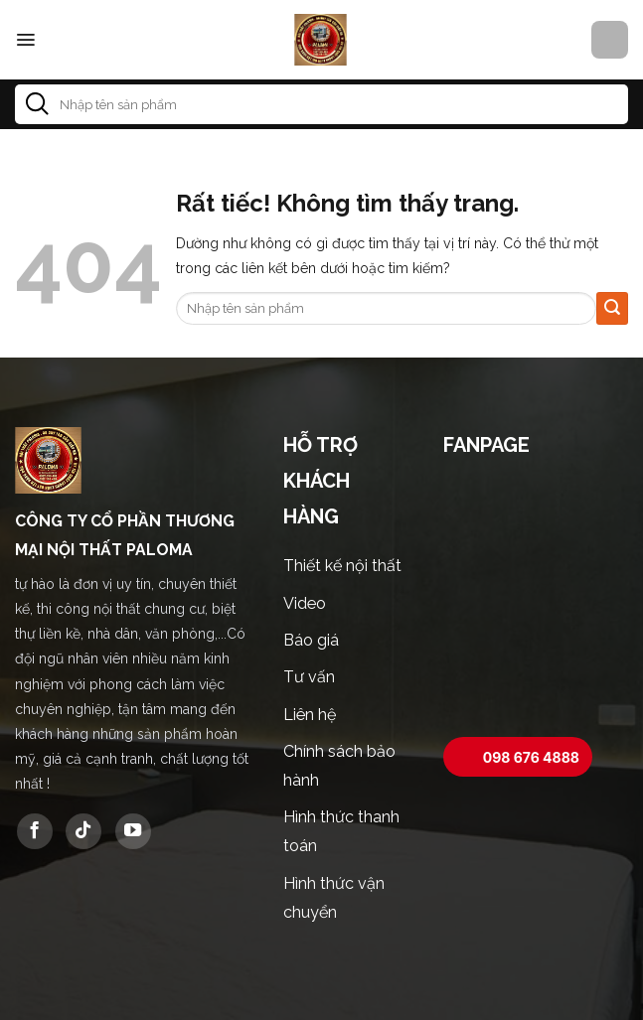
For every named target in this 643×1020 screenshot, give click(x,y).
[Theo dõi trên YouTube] (133, 831)
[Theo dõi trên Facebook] (35, 831)
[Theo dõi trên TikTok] (83, 831)
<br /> (535, 600)
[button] (25, 40)
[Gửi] (37, 103)
